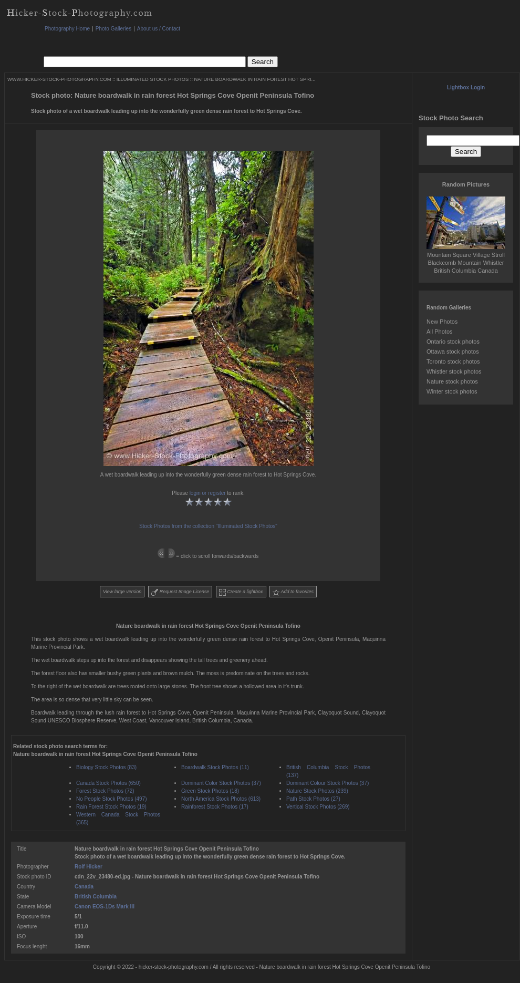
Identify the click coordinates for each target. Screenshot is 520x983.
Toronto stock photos (453, 361)
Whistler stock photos (454, 371)
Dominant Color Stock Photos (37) (221, 783)
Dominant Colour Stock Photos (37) (327, 783)
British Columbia (96, 896)
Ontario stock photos (453, 341)
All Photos (440, 331)
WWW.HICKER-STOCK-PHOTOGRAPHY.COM (59, 79)
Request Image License (180, 592)
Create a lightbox (241, 592)
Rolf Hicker (88, 867)
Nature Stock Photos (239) (317, 791)
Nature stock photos (452, 381)
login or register (208, 493)
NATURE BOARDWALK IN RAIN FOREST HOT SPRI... (255, 79)
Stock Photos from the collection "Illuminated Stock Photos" (208, 526)
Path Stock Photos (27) (313, 799)
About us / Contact (158, 29)
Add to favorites (293, 592)
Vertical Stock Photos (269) (318, 807)
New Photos (442, 321)
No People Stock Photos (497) (111, 799)
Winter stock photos (452, 391)
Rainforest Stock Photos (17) (214, 807)
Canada (84, 886)
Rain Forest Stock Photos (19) (111, 807)
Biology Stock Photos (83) (106, 767)
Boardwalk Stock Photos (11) (215, 767)
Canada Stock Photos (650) (108, 783)
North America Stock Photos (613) (221, 799)
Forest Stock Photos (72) (105, 791)
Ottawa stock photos (453, 351)
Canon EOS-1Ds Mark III (104, 906)
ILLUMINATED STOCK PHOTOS (153, 79)
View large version (122, 591)
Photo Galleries (113, 29)
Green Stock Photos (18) (210, 791)
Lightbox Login (466, 87)
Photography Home (67, 29)
